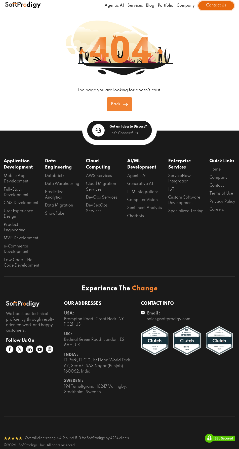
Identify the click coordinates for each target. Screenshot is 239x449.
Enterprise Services (179, 164)
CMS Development (21, 203)
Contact (216, 186)
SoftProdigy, (28, 441)
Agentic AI (114, 6)
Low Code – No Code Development (21, 263)
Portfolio (165, 6)
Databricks (55, 176)
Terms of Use (221, 194)
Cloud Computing (98, 164)
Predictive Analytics (54, 195)
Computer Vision (142, 200)
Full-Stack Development (16, 192)
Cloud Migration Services (101, 186)
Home (215, 170)
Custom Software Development (184, 200)
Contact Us (216, 5)
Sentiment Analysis (144, 208)
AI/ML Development (141, 164)
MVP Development (21, 238)
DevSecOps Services (97, 208)
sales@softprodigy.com (168, 319)
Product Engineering (15, 227)
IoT (171, 190)
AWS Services (99, 176)
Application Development (18, 164)
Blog (150, 6)
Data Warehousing (62, 184)
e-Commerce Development (16, 249)
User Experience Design (18, 214)
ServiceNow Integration (179, 178)
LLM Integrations (143, 192)
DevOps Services (101, 198)
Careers (216, 210)
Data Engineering (58, 164)
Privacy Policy (222, 202)
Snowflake (54, 214)
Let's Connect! (124, 133)
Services (135, 6)
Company (186, 6)
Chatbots (135, 216)
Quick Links (221, 161)
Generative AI (140, 184)
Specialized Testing (185, 211)
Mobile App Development (16, 178)
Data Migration (59, 205)
